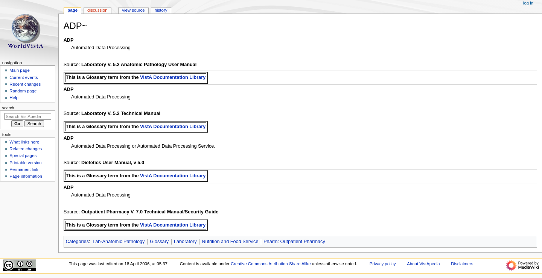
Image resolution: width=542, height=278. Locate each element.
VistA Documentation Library (173, 77)
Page (72, 10)
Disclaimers (462, 263)
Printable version (25, 162)
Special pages (23, 155)
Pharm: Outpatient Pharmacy (294, 241)
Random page (23, 91)
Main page (19, 70)
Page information (25, 176)
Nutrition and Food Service (230, 241)
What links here (24, 142)
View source (133, 10)
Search (8, 108)
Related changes (25, 149)
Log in (528, 3)
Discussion (97, 10)
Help (13, 97)
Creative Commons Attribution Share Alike (271, 263)
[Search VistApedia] (27, 116)
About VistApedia (423, 263)
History (161, 10)
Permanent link (23, 169)
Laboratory (185, 241)
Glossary (159, 241)
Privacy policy (383, 263)
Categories (77, 241)
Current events (23, 77)
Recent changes (25, 84)
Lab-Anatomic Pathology (119, 241)
